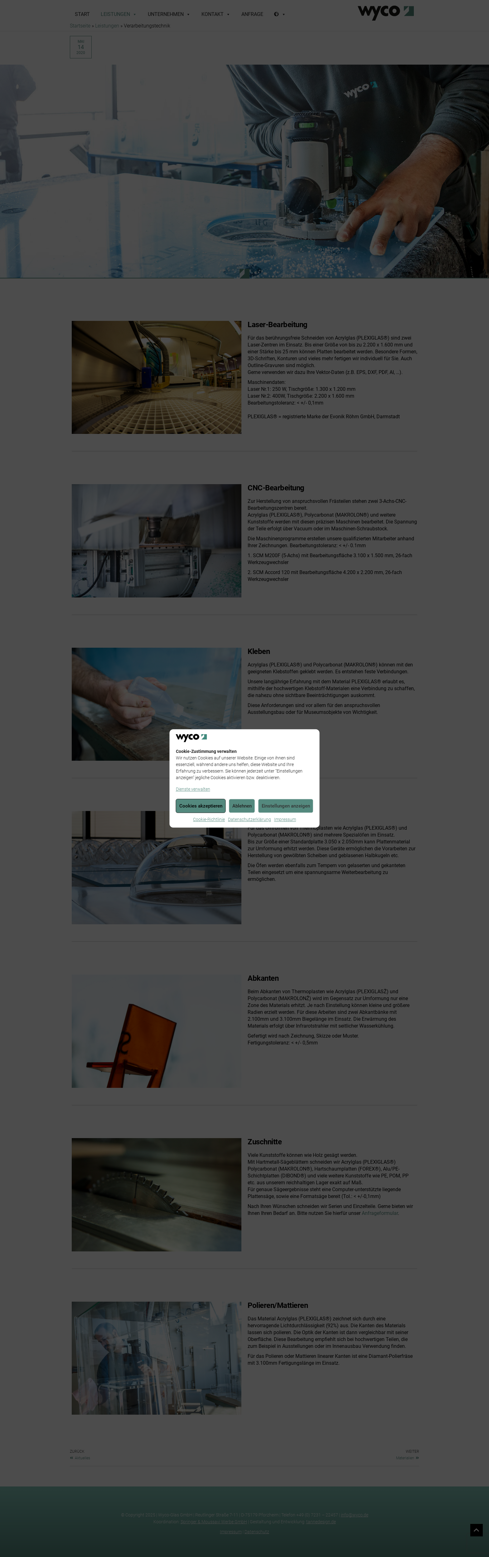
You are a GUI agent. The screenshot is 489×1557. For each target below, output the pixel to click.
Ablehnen (242, 806)
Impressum (285, 819)
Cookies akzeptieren (200, 806)
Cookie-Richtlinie (209, 819)
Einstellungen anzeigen (286, 806)
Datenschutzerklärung (249, 819)
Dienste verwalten (193, 789)
